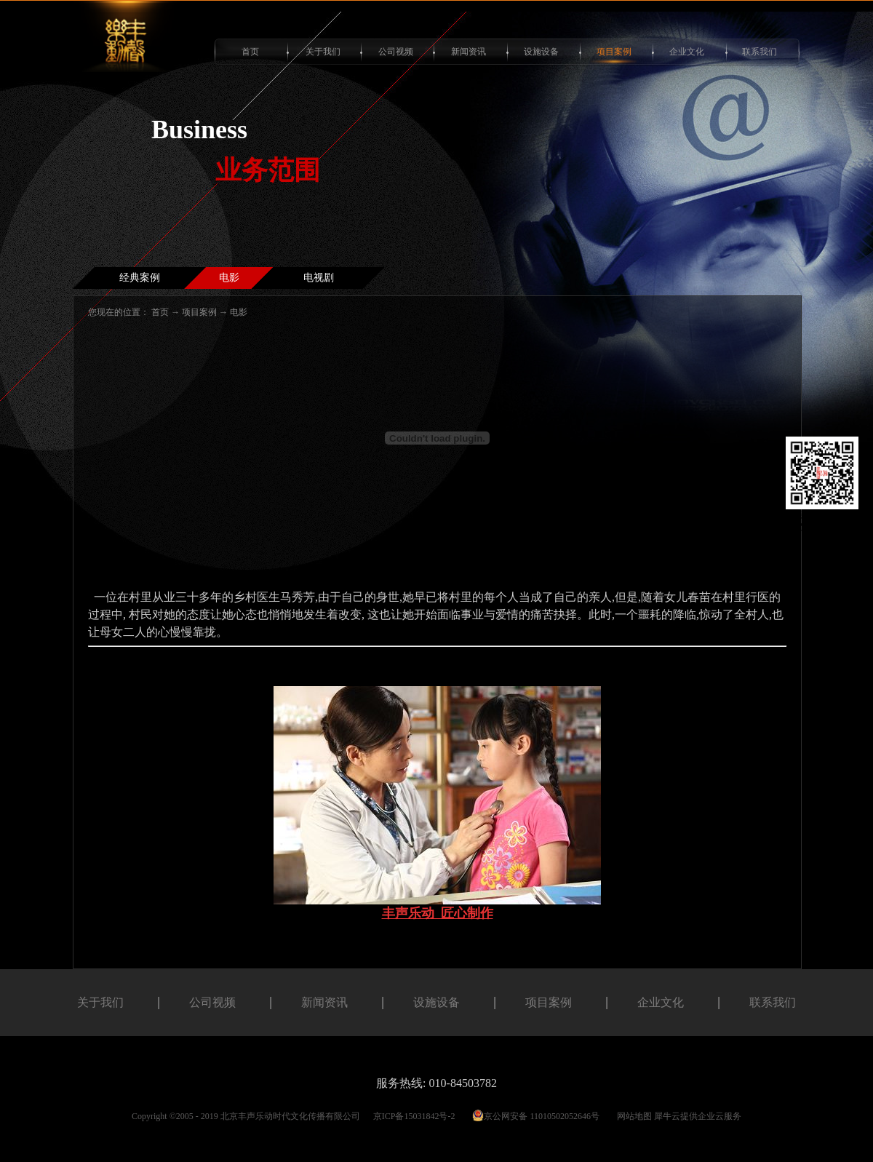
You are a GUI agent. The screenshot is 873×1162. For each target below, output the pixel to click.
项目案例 (199, 312)
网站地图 (632, 1116)
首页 (250, 52)
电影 (238, 312)
